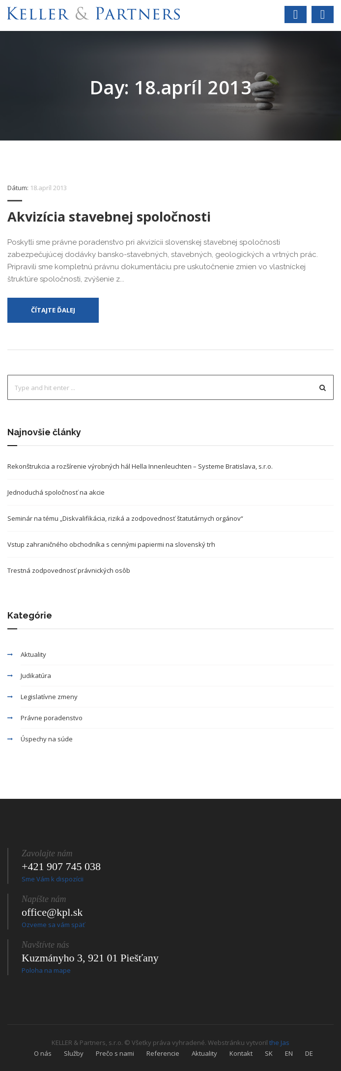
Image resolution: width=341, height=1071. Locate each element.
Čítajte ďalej (53, 310)
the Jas (279, 1042)
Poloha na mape (46, 970)
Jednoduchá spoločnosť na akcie (56, 492)
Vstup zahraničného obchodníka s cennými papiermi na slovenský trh (111, 544)
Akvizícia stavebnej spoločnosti (109, 216)
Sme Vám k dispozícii (53, 878)
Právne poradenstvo (52, 717)
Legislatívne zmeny (49, 696)
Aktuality (33, 654)
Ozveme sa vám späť (53, 924)
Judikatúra (36, 675)
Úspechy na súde (47, 738)
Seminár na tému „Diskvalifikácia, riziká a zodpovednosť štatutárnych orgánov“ (125, 518)
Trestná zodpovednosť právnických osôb (68, 570)
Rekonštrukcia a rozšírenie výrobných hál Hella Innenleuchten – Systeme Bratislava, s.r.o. (140, 466)
